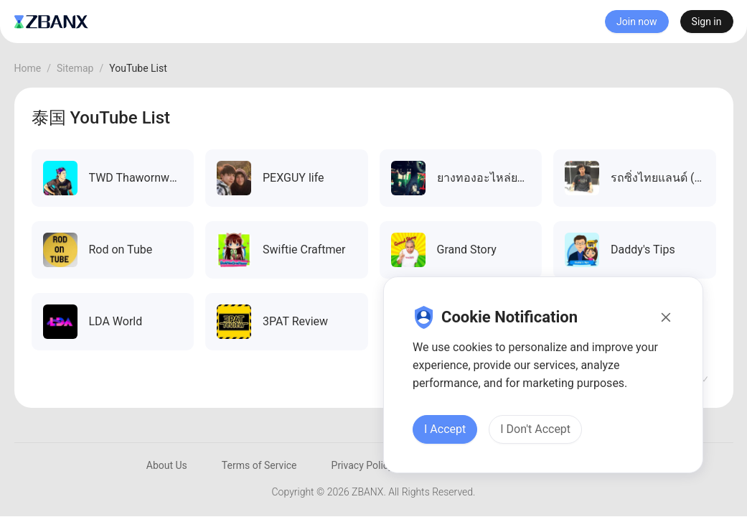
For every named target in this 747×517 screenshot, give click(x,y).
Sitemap (75, 68)
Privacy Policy (362, 465)
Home (28, 68)
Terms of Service (259, 465)
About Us (166, 465)
